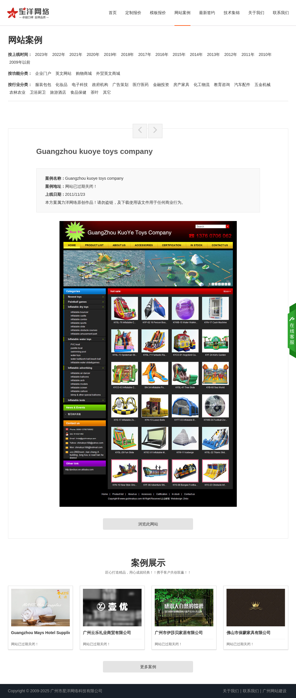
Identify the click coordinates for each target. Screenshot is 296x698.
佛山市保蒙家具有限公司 (249, 632)
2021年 (75, 54)
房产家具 (181, 84)
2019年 (110, 54)
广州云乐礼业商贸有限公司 (107, 632)
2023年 (41, 54)
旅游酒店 (58, 92)
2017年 (144, 54)
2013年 (213, 54)
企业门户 (43, 73)
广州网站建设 (275, 691)
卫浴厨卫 (38, 92)
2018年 (127, 54)
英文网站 (63, 73)
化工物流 (202, 84)
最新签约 (207, 12)
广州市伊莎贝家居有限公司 (179, 632)
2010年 (265, 54)
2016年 (162, 54)
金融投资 (161, 84)
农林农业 (17, 92)
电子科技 (80, 84)
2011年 (247, 54)
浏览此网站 (148, 524)
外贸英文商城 (108, 73)
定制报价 (133, 12)
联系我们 (281, 12)
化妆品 (61, 84)
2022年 (58, 54)
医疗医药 (141, 84)
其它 (107, 92)
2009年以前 (19, 62)
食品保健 (78, 92)
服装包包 (43, 84)
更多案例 (148, 666)
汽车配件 (242, 84)
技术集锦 (232, 12)
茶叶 (95, 92)
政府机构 (100, 84)
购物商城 (84, 73)
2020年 (93, 54)
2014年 (196, 54)
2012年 (230, 54)
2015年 (179, 54)
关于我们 (256, 12)
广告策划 (120, 84)
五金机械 (263, 84)
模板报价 (158, 12)
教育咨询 (222, 84)
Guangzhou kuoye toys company (94, 178)
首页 (113, 12)
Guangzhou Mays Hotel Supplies (42, 632)
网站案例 (182, 12)
